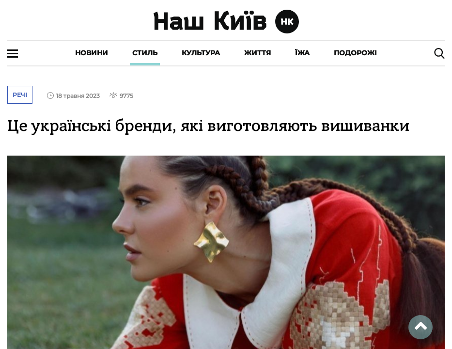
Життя (257, 52)
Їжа (302, 52)
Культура (201, 52)
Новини (91, 52)
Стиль (144, 52)
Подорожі (355, 52)
